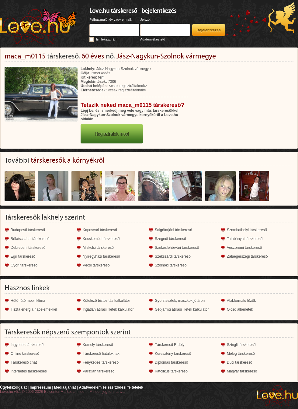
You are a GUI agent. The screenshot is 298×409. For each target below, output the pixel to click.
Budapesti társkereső (28, 230)
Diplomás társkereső (171, 362)
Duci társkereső (239, 362)
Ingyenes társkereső (27, 345)
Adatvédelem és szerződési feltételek (111, 387)
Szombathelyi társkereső (247, 230)
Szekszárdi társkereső (173, 256)
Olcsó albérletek (240, 309)
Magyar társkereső (242, 371)
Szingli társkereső (241, 345)
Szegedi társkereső (170, 239)
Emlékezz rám (106, 39)
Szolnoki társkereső (171, 265)
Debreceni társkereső (28, 247)
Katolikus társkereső (171, 371)
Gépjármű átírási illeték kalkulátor (182, 309)
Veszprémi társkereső (244, 247)
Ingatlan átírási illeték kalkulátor (108, 309)
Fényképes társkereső (101, 362)
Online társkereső (25, 353)
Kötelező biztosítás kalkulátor (106, 300)
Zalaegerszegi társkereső (247, 256)
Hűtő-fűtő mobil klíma (28, 300)
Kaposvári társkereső (100, 230)
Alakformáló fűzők (241, 300)
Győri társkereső (24, 265)
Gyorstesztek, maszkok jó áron (180, 300)
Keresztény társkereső (173, 353)
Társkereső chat (24, 362)
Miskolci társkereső (98, 247)
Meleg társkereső (241, 353)
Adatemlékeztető (152, 39)
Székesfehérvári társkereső (177, 247)
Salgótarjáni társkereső (173, 230)
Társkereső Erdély (169, 345)
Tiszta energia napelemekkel (34, 309)
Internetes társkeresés (29, 371)
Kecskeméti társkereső (101, 239)
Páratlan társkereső (98, 371)
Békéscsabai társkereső (30, 239)
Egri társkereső (23, 256)
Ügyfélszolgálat (13, 387)
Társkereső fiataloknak (101, 353)
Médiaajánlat (65, 387)
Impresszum (40, 387)
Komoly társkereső (98, 345)
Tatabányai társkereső (244, 239)
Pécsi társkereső (96, 265)
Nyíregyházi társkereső (101, 256)
